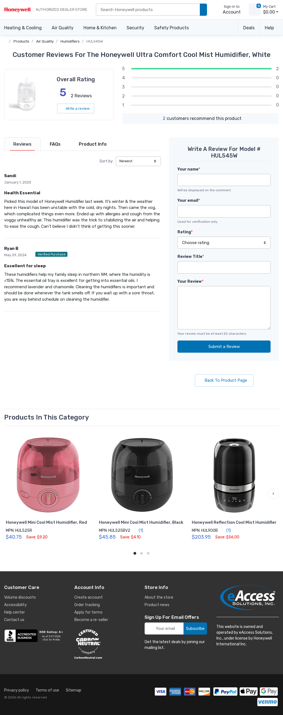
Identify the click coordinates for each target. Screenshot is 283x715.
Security (135, 27)
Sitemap (73, 690)
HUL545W (95, 41)
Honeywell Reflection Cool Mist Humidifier (234, 522)
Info (93, 144)
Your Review (190, 281)
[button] (273, 493)
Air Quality (63, 27)
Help (269, 27)
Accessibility (15, 605)
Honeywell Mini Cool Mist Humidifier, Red (46, 522)
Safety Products (171, 27)
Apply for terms (88, 612)
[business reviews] (34, 635)
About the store (159, 597)
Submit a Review (224, 346)
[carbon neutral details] (104, 644)
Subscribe (195, 628)
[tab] (22, 144)
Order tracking (87, 605)
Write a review (76, 108)
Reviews (22, 144)
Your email (188, 200)
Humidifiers (70, 41)
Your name (188, 169)
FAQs (55, 144)
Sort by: (106, 161)
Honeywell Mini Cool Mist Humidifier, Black (141, 522)
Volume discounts (20, 597)
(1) (137, 530)
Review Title (190, 256)
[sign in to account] (227, 9)
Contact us (14, 619)
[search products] (203, 10)
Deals (249, 27)
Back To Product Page (224, 380)
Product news (157, 605)
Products (21, 41)
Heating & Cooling (23, 27)
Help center (14, 612)
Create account (88, 597)
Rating (185, 232)
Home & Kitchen (100, 27)
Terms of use (47, 690)
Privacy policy (16, 690)
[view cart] (255, 10)
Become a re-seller (91, 619)
